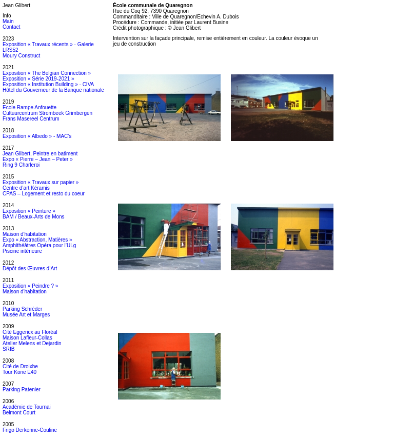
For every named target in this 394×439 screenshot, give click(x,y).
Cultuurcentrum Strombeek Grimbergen (47, 113)
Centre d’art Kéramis (26, 188)
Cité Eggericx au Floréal (30, 332)
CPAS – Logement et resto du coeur (44, 193)
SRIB (8, 349)
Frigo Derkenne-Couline (30, 430)
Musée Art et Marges (26, 314)
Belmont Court (19, 412)
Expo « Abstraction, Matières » (37, 240)
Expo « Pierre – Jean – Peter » (38, 159)
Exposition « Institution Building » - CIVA (48, 84)
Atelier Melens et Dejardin (32, 343)
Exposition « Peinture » (29, 211)
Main (8, 21)
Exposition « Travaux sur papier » (40, 182)
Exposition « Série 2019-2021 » (38, 79)
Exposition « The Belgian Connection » (47, 73)
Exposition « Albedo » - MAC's (37, 136)
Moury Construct (21, 55)
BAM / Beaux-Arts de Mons (34, 217)
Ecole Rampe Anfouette (29, 107)
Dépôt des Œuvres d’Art (30, 268)
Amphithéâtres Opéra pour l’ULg (39, 245)
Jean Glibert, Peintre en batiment (40, 153)
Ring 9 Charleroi (21, 165)
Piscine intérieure (22, 251)
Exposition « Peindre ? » (30, 286)
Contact (11, 27)
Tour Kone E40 (19, 372)
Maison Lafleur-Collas (27, 338)
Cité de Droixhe (20, 366)
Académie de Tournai (27, 407)
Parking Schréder (22, 309)
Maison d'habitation (25, 234)
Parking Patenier (22, 389)
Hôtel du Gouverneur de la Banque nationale (53, 90)
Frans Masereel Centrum (31, 119)
